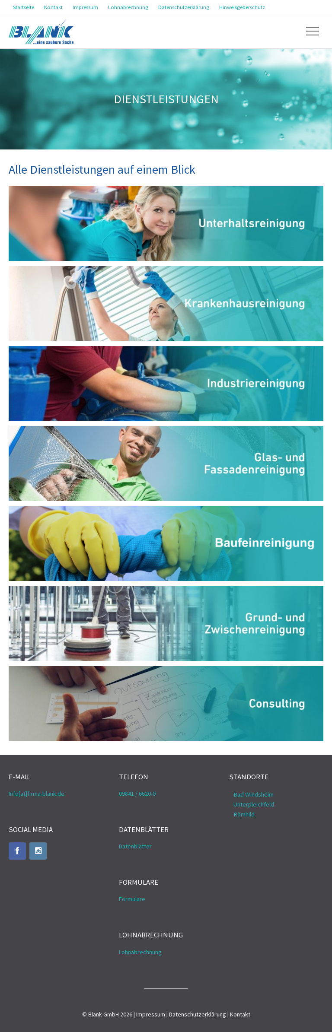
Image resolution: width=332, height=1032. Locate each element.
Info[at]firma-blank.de (36, 793)
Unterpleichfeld (253, 804)
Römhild (244, 814)
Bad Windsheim (253, 794)
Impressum (150, 1014)
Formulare (132, 899)
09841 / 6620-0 (137, 793)
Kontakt (240, 1014)
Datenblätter (135, 846)
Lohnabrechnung (140, 952)
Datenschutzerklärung (197, 1014)
